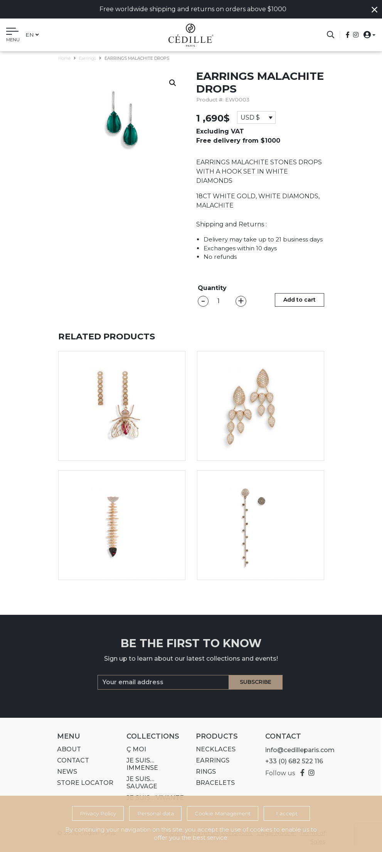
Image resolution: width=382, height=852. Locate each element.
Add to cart (299, 299)
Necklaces (213, 749)
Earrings (87, 58)
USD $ (250, 117)
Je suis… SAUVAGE (139, 782)
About (66, 749)
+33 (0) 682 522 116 (291, 761)
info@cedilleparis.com (297, 750)
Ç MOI (133, 749)
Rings (203, 771)
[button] (367, 34)
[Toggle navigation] (13, 36)
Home (64, 58)
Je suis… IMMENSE (139, 764)
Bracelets (212, 782)
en (32, 35)
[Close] (374, 10)
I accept (287, 813)
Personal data (155, 813)
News (64, 771)
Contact (70, 760)
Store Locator (82, 782)
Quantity (212, 288)
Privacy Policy (98, 813)
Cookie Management (223, 813)
